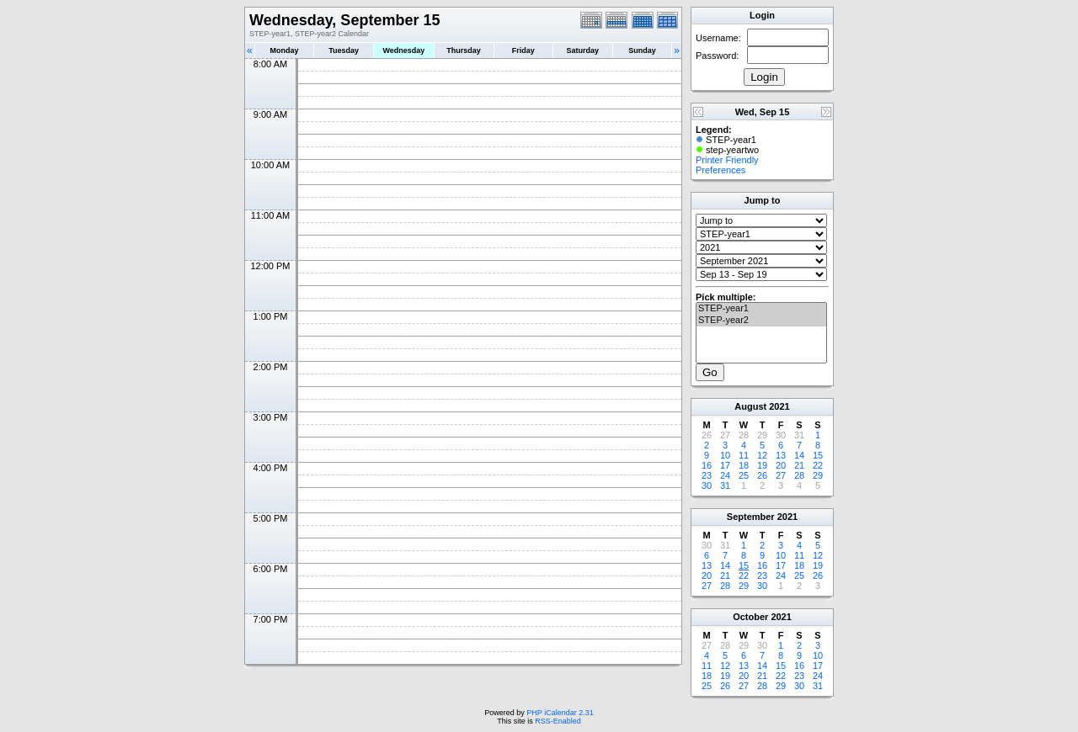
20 (781, 465)
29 (818, 475)
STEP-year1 (761, 309)
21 (799, 465)
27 (781, 475)
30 (707, 485)
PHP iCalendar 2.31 (559, 712)
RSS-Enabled (558, 721)
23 (707, 475)
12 (762, 455)
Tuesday (343, 50)
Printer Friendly (727, 160)
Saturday (583, 50)
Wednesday (403, 50)
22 (818, 465)
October (750, 617)
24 (725, 475)
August (750, 406)
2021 (779, 406)
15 (818, 455)
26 (762, 475)
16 (707, 465)
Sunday (642, 50)
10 (725, 455)
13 (781, 455)
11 (744, 455)
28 (799, 475)
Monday (284, 50)
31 (725, 485)
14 (799, 455)
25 (744, 475)
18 (744, 465)
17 (725, 465)
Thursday (463, 50)
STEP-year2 (761, 320)
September (751, 517)
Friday (523, 50)
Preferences (720, 170)
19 (762, 465)
